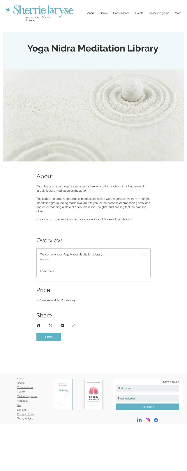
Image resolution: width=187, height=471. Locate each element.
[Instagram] (147, 420)
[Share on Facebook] (38, 326)
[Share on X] (50, 326)
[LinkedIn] (139, 420)
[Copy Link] (74, 326)
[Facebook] (156, 420)
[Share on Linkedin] (62, 326)
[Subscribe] (147, 407)
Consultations (25, 387)
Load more (47, 271)
